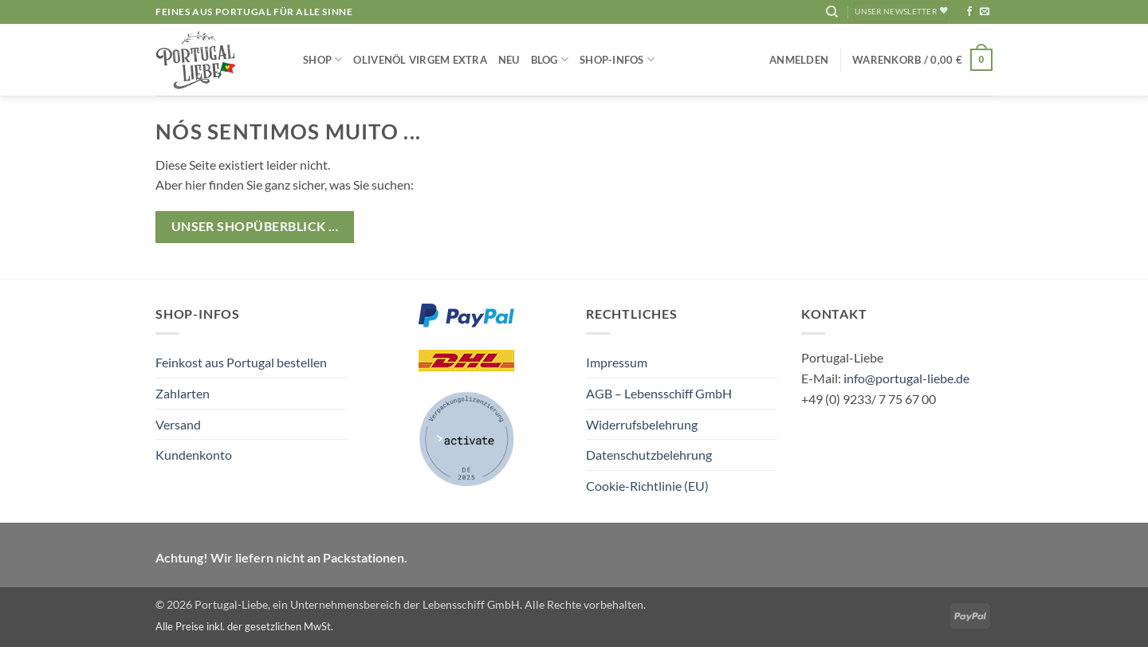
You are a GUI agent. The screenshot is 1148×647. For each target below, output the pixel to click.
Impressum (616, 362)
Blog (549, 59)
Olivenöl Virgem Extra (419, 59)
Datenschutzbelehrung (649, 454)
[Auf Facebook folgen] (969, 12)
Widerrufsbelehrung (642, 424)
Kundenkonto (193, 454)
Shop (322, 59)
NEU (509, 59)
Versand (178, 424)
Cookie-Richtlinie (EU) (647, 485)
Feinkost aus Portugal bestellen (241, 362)
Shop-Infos (617, 59)
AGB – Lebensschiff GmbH (659, 393)
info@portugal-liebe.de (906, 378)
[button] (798, 59)
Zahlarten (182, 393)
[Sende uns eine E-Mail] (984, 12)
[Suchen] (832, 12)
